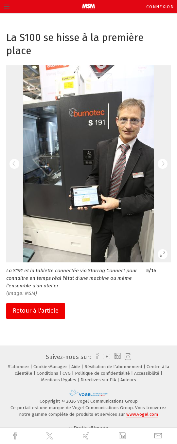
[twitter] (50, 436)
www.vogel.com (142, 414)
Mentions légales (59, 380)
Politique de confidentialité (103, 373)
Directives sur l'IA (98, 380)
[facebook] (16, 436)
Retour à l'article (36, 310)
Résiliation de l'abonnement (114, 366)
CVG (67, 373)
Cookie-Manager (50, 366)
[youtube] (105, 357)
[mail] (159, 436)
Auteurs (128, 380)
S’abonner (19, 366)
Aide (76, 366)
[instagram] (127, 357)
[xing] (86, 436)
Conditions (48, 373)
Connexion (160, 7)
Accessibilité (147, 373)
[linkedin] (123, 436)
